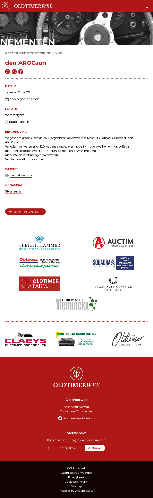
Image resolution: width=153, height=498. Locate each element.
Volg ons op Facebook (79, 418)
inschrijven (95, 448)
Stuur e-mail (13, 191)
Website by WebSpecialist (76, 490)
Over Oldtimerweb (76, 406)
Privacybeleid (76, 477)
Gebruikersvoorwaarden (76, 472)
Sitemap (76, 486)
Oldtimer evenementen (32, 52)
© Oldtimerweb (76, 468)
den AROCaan (55, 52)
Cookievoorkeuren (76, 481)
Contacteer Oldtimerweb (76, 411)
